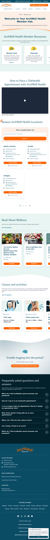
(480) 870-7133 (9, 151)
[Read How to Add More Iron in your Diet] (34, 250)
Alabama (4, 505)
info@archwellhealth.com (10, 467)
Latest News (5, 485)
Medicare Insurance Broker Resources (11, 476)
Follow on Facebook (10, 158)
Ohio (21, 509)
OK (38, 536)
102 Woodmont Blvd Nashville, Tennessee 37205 (11, 463)
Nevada (7, 509)
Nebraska (45, 505)
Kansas (33, 505)
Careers (45, 9)
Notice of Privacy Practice (25, 524)
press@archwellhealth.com (8, 490)
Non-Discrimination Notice (25, 528)
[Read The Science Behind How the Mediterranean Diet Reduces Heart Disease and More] (11, 250)
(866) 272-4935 (8, 460)
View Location (15, 163)
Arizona (10, 505)
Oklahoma (26, 509)
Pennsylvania (34, 509)
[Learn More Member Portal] (12, 55)
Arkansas (16, 505)
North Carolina (14, 509)
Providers (25, 9)
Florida (28, 505)
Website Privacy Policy (25, 531)
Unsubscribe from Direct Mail (9, 480)
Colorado (22, 505)
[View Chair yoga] (11, 315)
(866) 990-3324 (38, 534)
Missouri (39, 505)
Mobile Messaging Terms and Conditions (25, 535)
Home (20, 14)
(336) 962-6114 (33, 151)
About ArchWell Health (8, 473)
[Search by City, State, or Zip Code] (25, 134)
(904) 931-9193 (9, 180)
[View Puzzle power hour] (34, 315)
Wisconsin (42, 509)
